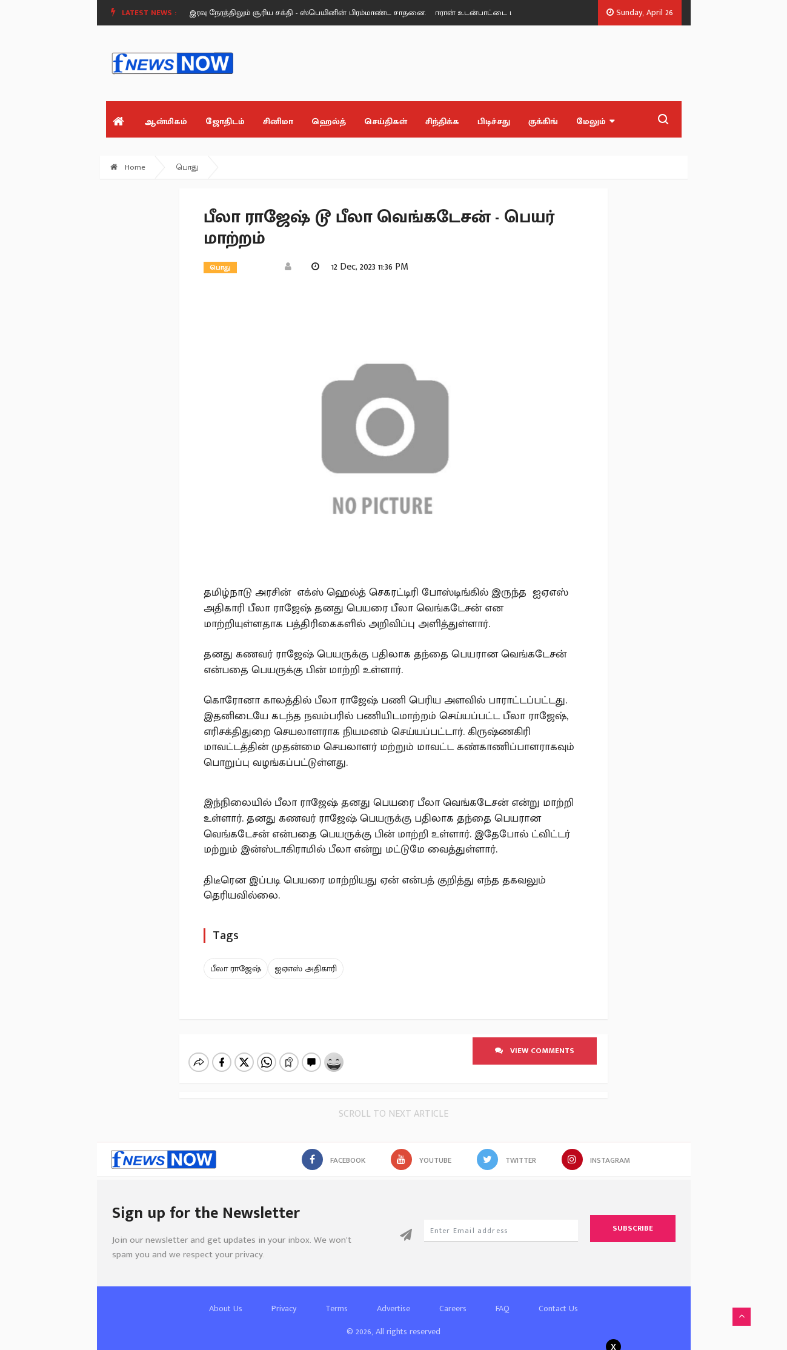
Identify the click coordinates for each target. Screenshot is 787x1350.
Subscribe (633, 1218)
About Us (225, 1298)
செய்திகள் (385, 121)
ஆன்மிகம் (165, 121)
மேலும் (595, 121)
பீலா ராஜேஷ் (235, 969)
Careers (453, 1298)
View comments (534, 1050)
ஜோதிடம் (225, 121)
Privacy (283, 1298)
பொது (187, 167)
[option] (317, 13)
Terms (336, 1298)
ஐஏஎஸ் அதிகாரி (305, 969)
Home (127, 167)
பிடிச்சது (493, 121)
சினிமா (278, 121)
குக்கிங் (543, 121)
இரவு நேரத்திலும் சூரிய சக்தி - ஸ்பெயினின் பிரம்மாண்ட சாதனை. (312, 12)
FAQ (503, 1298)
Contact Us (558, 1298)
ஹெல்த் (328, 121)
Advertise (393, 1298)
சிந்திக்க (442, 121)
